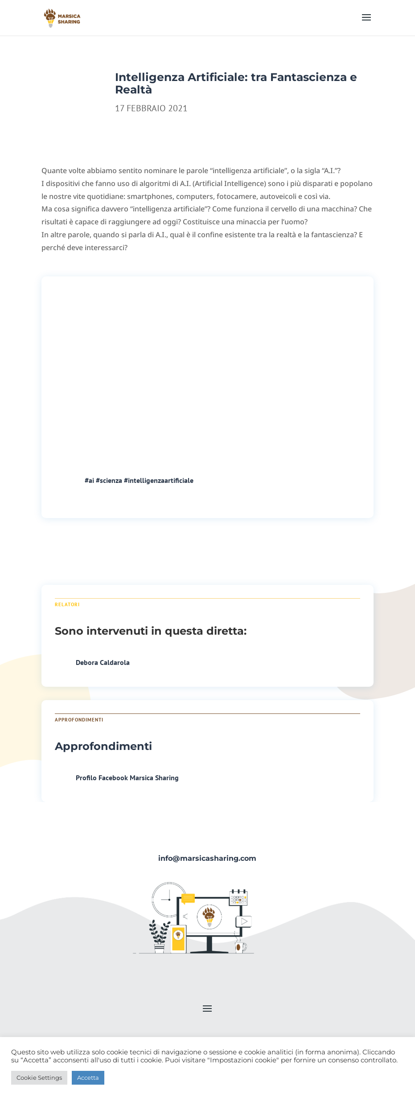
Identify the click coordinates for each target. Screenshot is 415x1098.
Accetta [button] (88, 1077)
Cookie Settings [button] (39, 1077)
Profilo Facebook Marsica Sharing (127, 777)
